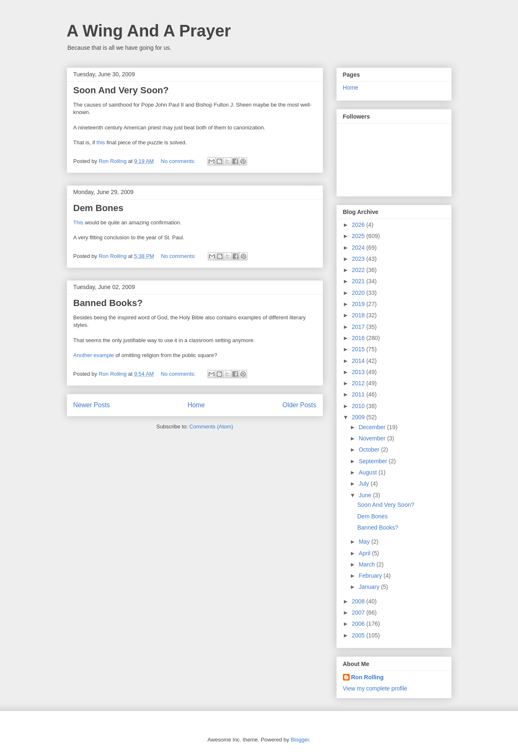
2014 (359, 360)
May (365, 541)
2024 (359, 247)
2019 (359, 304)
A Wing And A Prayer (149, 31)
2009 (359, 417)
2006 (359, 623)
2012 (359, 383)
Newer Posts (91, 404)
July (365, 483)
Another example (93, 355)
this (101, 142)
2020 (359, 292)
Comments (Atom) (211, 426)
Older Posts (299, 404)
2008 (359, 601)
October (370, 449)
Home (196, 404)
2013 (359, 372)
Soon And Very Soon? (121, 90)
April (365, 553)
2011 (359, 394)
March (368, 564)
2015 (359, 349)
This (78, 222)
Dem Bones (98, 208)
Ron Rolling (367, 677)
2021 (359, 281)
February (371, 575)
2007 (359, 612)
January (370, 586)
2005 (359, 635)
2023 (359, 258)
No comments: (179, 161)
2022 (359, 270)
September (374, 461)
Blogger (300, 740)
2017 (359, 326)
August (368, 472)
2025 (359, 236)
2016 (359, 338)
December (373, 427)
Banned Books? (108, 303)
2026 (359, 224)
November (373, 438)
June (366, 495)
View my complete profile (375, 688)
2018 (359, 315)
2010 (359, 406)
